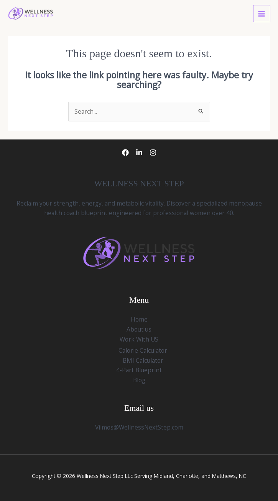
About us (139, 329)
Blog (139, 380)
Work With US (139, 339)
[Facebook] (125, 152)
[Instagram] (153, 152)
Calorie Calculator (142, 350)
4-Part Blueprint (139, 370)
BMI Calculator (143, 360)
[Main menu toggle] (261, 13)
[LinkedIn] (139, 152)
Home (139, 319)
